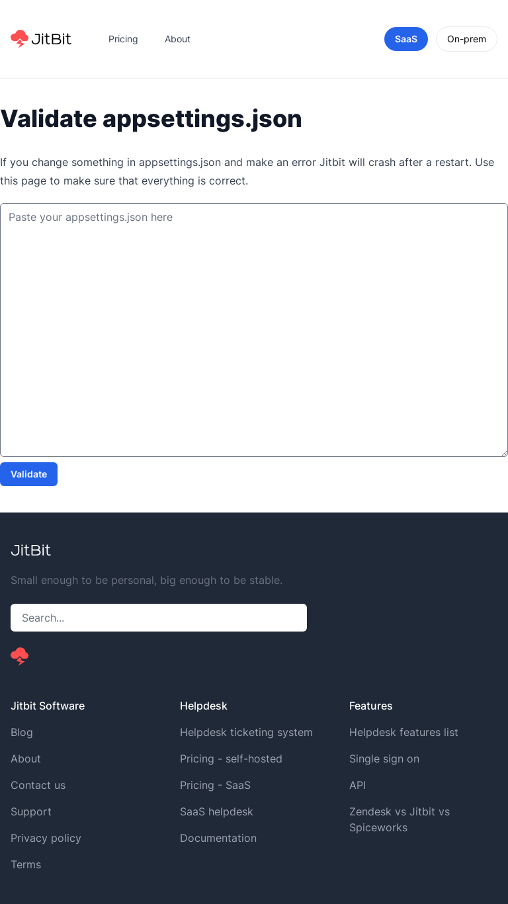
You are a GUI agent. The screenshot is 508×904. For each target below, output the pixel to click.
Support (31, 811)
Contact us (38, 785)
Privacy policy (46, 837)
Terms (26, 864)
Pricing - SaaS (215, 785)
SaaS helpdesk (216, 811)
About (177, 38)
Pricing (123, 38)
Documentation (218, 837)
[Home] (41, 39)
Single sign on (384, 758)
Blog (22, 732)
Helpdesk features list (403, 732)
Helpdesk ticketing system (246, 732)
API (357, 785)
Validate (29, 473)
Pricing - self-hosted (231, 758)
